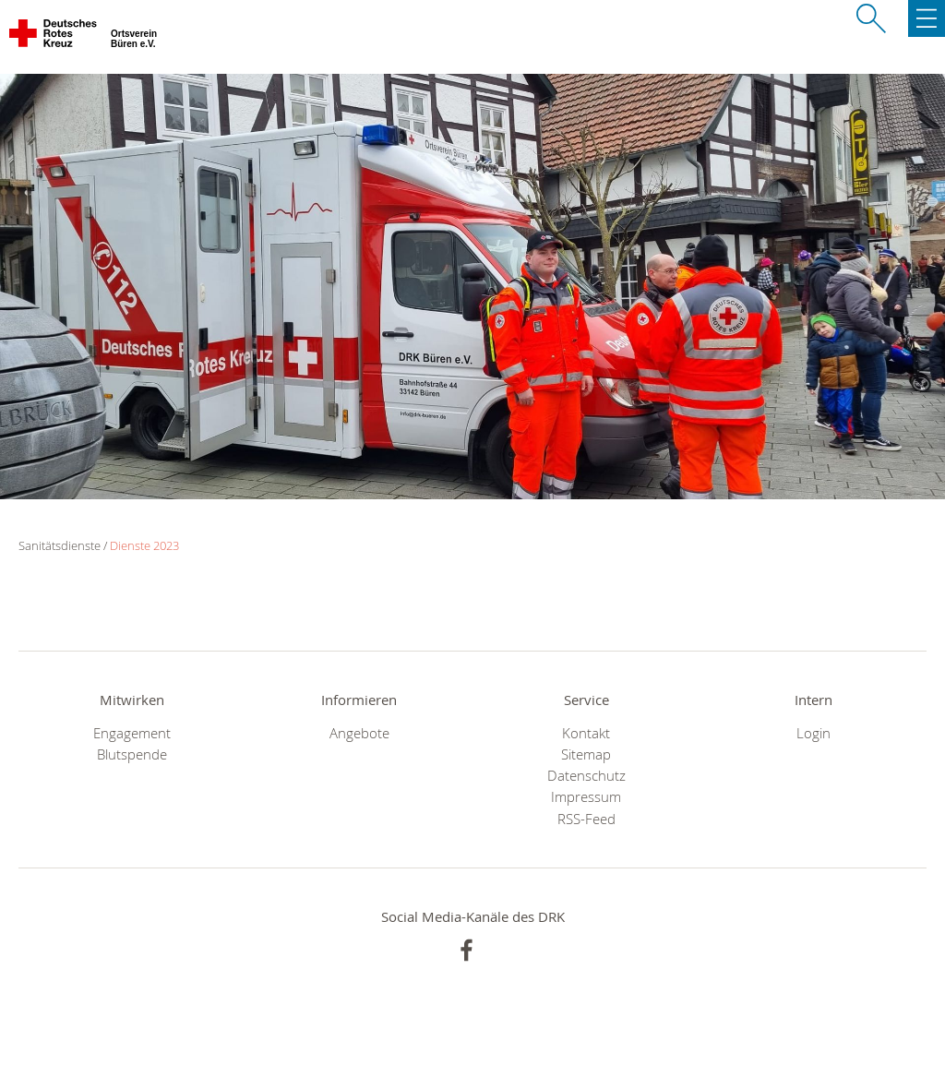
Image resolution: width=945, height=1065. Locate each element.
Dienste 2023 (144, 545)
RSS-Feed (586, 819)
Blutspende (132, 754)
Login (813, 733)
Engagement (132, 733)
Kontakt (586, 733)
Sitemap (586, 754)
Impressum (586, 797)
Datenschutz (586, 775)
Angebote (359, 733)
